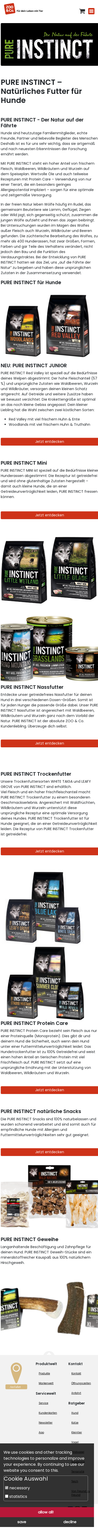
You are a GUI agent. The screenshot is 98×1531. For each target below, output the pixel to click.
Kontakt (76, 1373)
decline (69, 1521)
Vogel (75, 1442)
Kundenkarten (48, 1413)
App (41, 1432)
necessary (17, 1488)
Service (43, 1403)
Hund (74, 1413)
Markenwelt (46, 1383)
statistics (16, 1496)
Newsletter (46, 1423)
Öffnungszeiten (81, 1383)
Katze (74, 1423)
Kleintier (76, 1432)
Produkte (44, 1373)
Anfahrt (76, 1393)
